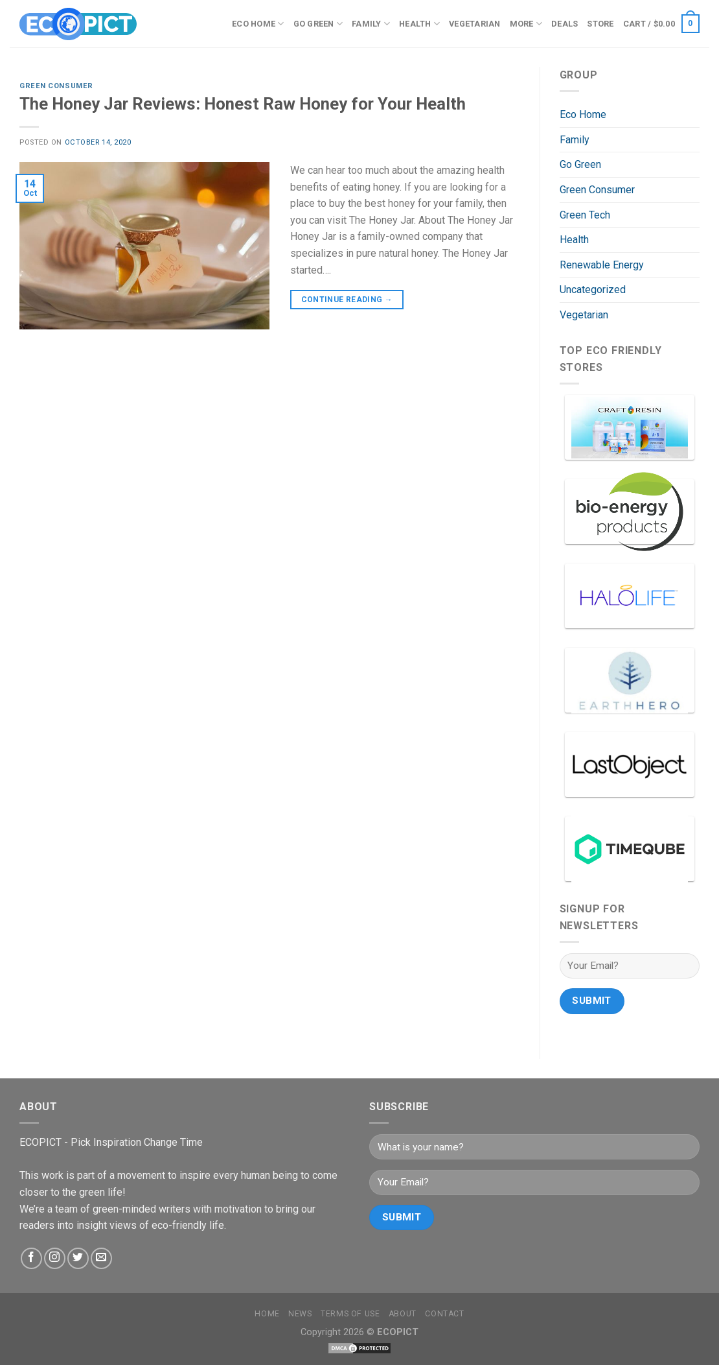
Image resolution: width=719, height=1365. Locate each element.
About (403, 1313)
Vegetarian (475, 24)
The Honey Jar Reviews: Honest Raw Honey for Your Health (242, 103)
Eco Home (258, 24)
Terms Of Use (350, 1313)
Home (267, 1313)
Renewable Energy (602, 265)
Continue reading (347, 300)
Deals (564, 24)
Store (600, 24)
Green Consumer (56, 86)
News (300, 1313)
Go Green (318, 24)
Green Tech (585, 215)
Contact (444, 1313)
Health (419, 24)
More (526, 24)
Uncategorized (593, 289)
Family (371, 24)
